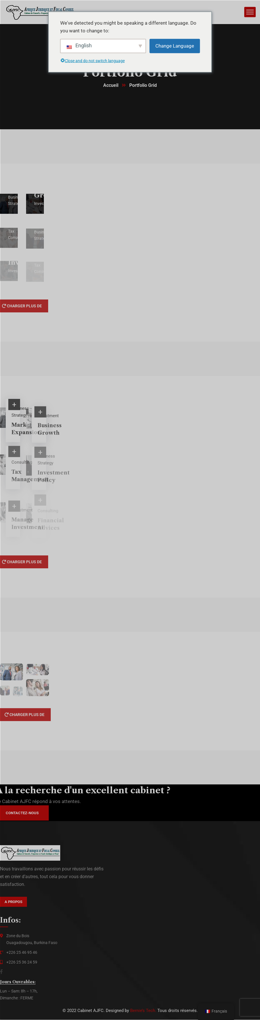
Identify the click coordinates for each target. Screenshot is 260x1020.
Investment (48, 419)
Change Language (174, 45)
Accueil (110, 85)
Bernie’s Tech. (143, 1010)
